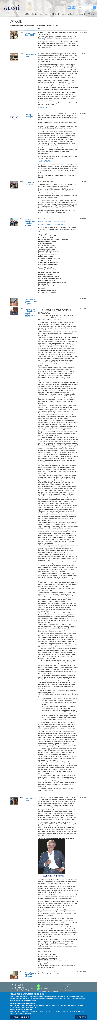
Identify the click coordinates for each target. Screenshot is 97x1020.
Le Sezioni (81, 13)
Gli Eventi (54, 13)
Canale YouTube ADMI (44, 107)
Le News (43, 13)
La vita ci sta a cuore (30, 56)
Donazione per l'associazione (47, 986)
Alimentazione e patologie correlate (30, 975)
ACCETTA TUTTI (81, 1017)
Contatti (92, 13)
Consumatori (68, 13)
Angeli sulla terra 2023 (29, 183)
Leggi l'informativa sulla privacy (26, 1000)
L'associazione (30, 13)
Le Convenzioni (67, 990)
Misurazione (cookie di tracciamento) (22, 1009)
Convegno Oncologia (29, 116)
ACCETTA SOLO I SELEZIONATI (20, 1017)
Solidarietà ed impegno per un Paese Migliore (30, 222)
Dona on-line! (42, 989)
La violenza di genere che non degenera (31, 302)
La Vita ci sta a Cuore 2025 (30, 34)
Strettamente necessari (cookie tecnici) (23, 1003)
